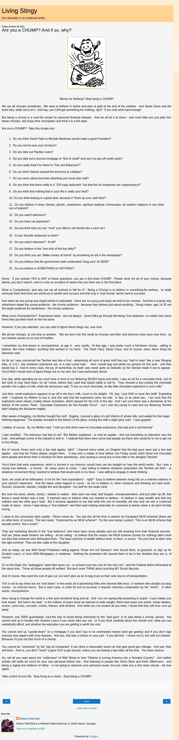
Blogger (93, 736)
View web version (87, 708)
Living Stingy (19, 10)
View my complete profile (30, 728)
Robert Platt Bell (30, 718)
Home (87, 701)
